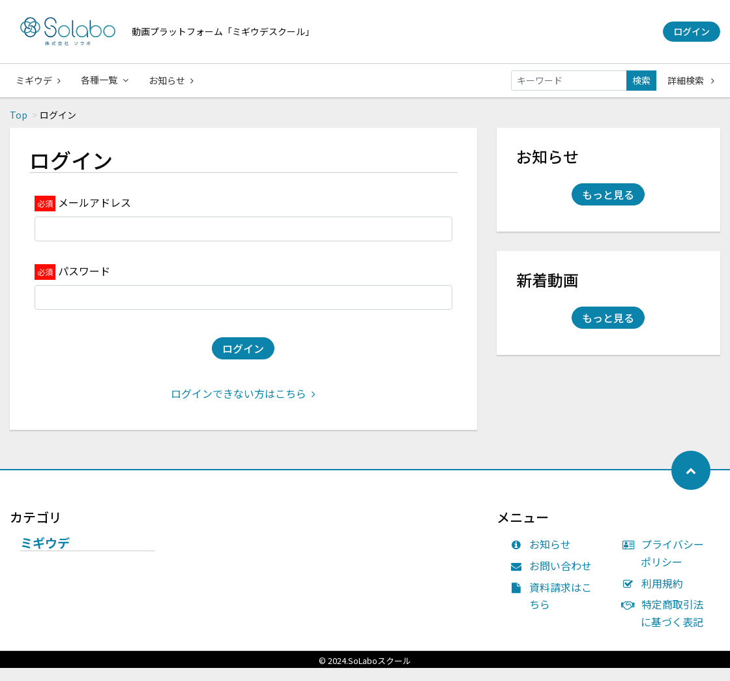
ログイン (691, 31)
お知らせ (172, 80)
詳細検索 (690, 80)
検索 (641, 80)
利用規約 (655, 596)
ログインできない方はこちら (243, 406)
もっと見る (608, 207)
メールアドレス (94, 215)
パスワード (84, 284)
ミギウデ (38, 80)
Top (18, 127)
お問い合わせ (554, 578)
